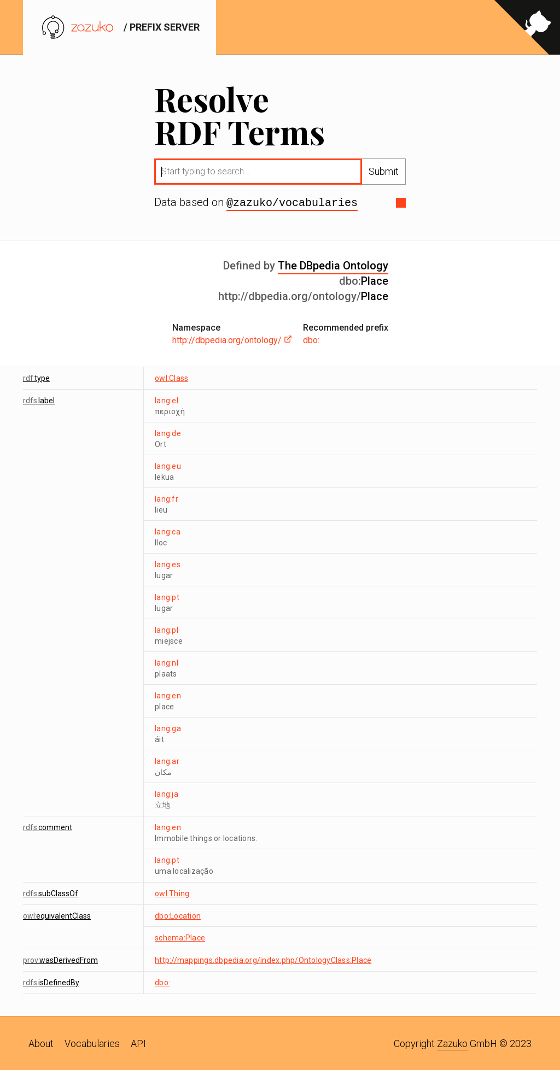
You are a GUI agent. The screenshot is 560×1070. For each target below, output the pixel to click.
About (41, 1042)
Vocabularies (92, 1042)
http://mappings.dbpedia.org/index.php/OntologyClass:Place (263, 959)
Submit (384, 171)
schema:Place (180, 936)
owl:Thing (172, 892)
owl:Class (171, 377)
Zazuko (452, 1042)
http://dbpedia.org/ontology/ (232, 339)
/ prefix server (119, 27)
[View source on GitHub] (527, 27)
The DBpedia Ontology (333, 264)
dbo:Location (178, 914)
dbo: (311, 339)
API (138, 1042)
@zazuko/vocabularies (292, 202)
